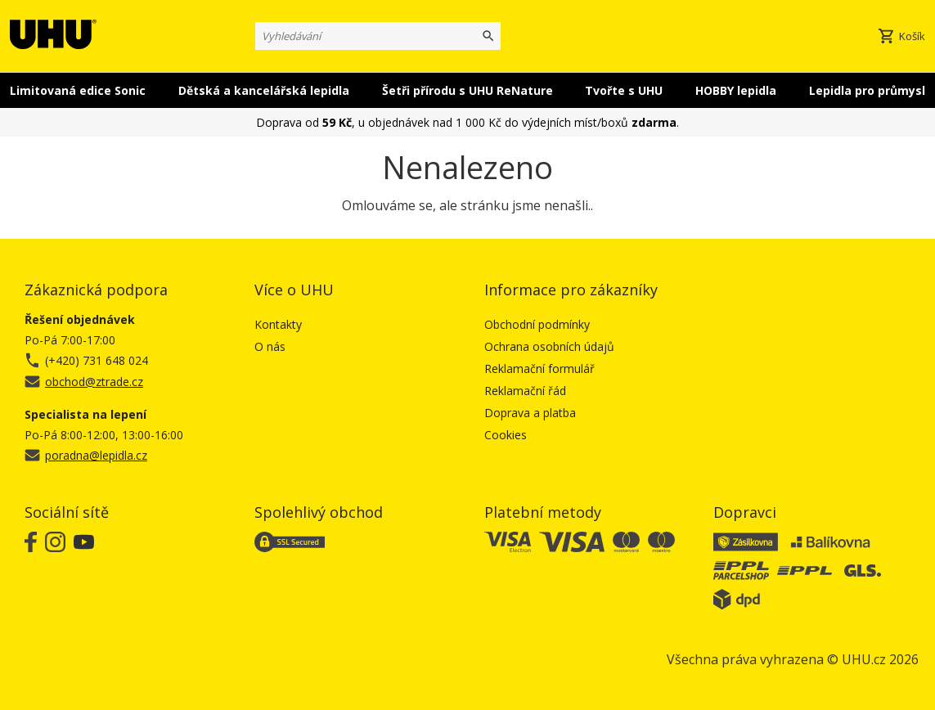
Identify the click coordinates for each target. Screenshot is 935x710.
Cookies (505, 435)
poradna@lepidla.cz (96, 455)
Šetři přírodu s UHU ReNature (467, 90)
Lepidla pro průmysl (867, 90)
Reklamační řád (525, 390)
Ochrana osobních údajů (549, 346)
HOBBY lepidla (735, 90)
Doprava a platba (530, 412)
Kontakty (278, 324)
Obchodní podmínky (537, 324)
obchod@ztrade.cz (94, 381)
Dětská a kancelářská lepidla (263, 90)
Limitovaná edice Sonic (78, 90)
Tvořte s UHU (624, 90)
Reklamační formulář (539, 368)
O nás (269, 346)
